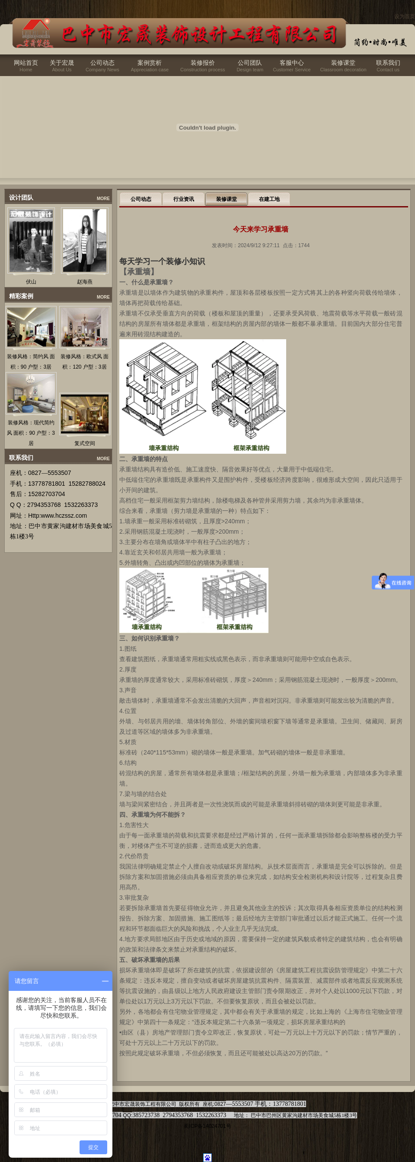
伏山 (31, 282)
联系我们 (388, 62)
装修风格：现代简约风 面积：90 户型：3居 (31, 433)
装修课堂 (343, 62)
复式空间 (84, 443)
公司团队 (250, 62)
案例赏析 (149, 62)
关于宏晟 (62, 62)
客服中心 (292, 62)
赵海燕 (85, 282)
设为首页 (404, 16)
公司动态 (102, 62)
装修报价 (203, 62)
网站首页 (26, 62)
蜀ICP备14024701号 (207, 1126)
